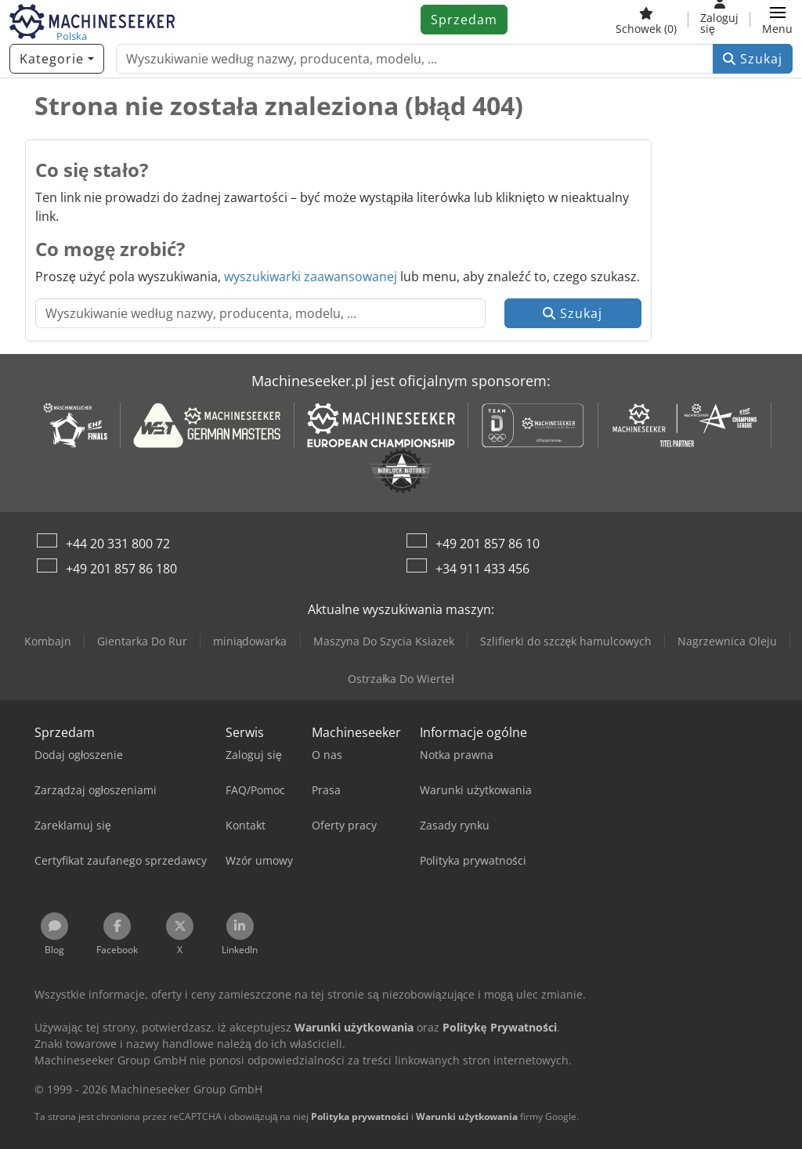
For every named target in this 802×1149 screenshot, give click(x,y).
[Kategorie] (56, 59)
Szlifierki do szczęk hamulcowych (566, 641)
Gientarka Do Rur (142, 641)
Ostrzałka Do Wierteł (400, 678)
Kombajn (47, 641)
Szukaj (752, 58)
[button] (777, 19)
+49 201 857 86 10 (487, 543)
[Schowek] (646, 19)
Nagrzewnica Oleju (727, 641)
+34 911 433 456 (482, 568)
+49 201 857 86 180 (121, 568)
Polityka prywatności (360, 1116)
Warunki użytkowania (467, 1116)
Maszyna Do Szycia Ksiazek (383, 641)
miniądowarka (250, 641)
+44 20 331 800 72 (118, 543)
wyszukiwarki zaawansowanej (310, 276)
